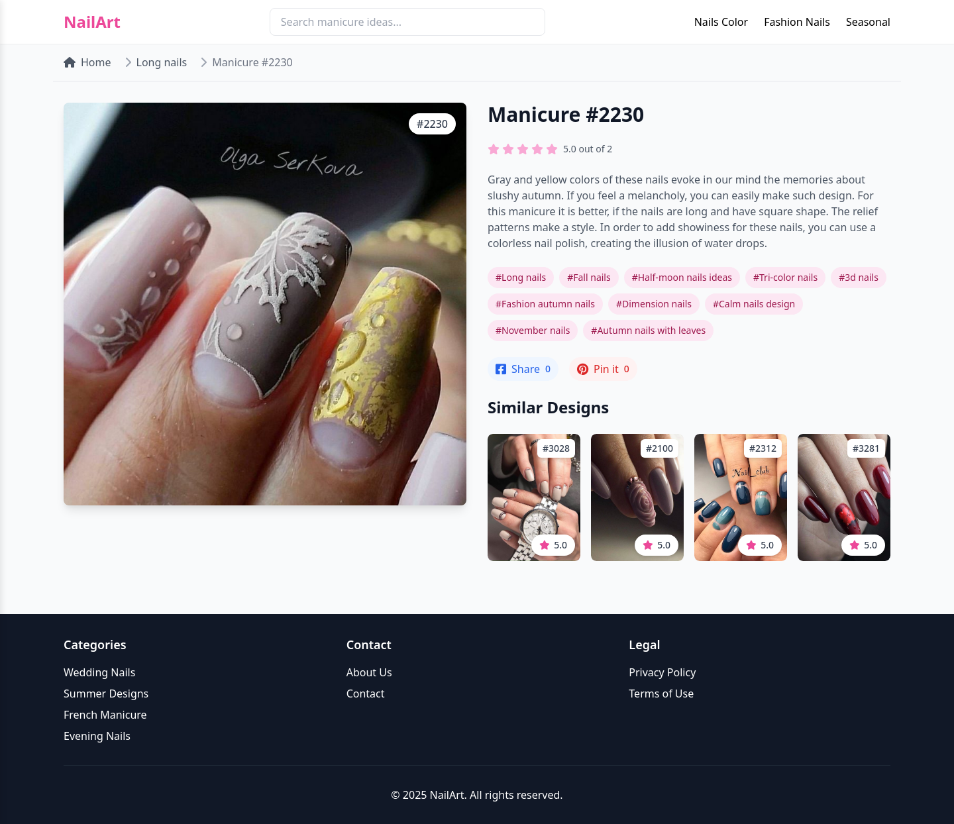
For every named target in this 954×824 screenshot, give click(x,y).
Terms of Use (661, 693)
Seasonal (868, 22)
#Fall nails (588, 277)
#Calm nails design (754, 303)
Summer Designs (106, 693)
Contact (365, 693)
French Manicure (105, 714)
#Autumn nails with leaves (648, 330)
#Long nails (521, 277)
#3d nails (858, 277)
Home (87, 62)
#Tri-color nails (785, 277)
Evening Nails (97, 736)
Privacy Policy (662, 672)
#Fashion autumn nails (545, 303)
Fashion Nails (797, 22)
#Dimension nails (654, 303)
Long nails (161, 62)
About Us (369, 672)
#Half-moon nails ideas (682, 277)
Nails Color (721, 22)
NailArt (92, 21)
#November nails (533, 330)
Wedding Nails (99, 672)
